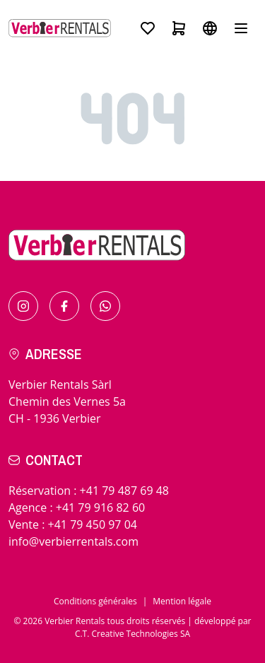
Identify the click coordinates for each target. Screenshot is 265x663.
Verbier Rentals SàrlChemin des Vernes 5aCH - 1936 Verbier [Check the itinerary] (67, 401)
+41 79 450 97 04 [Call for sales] (92, 524)
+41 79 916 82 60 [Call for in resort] (100, 507)
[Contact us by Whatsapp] (105, 306)
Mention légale (182, 601)
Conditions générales (95, 601)
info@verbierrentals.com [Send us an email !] (73, 541)
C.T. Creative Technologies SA (132, 634)
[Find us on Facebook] (64, 306)
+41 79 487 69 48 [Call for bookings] (124, 490)
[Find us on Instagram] (23, 306)
